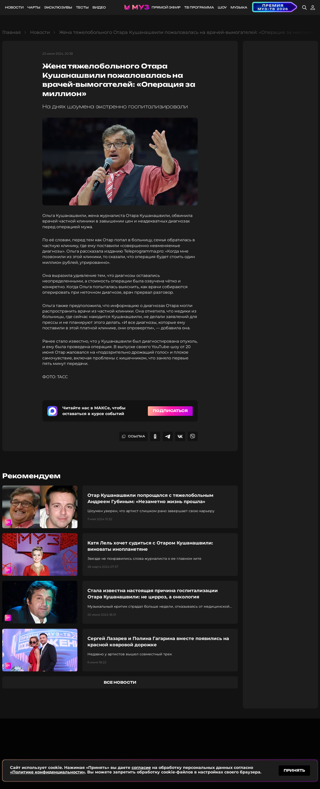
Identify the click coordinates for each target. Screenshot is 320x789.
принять (294, 770)
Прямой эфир (166, 7)
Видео (99, 7)
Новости (14, 7)
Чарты (33, 7)
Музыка (239, 7)
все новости (120, 682)
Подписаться (170, 411)
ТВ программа (199, 7)
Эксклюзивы (58, 7)
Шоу (222, 7)
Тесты (82, 7)
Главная (11, 32)
